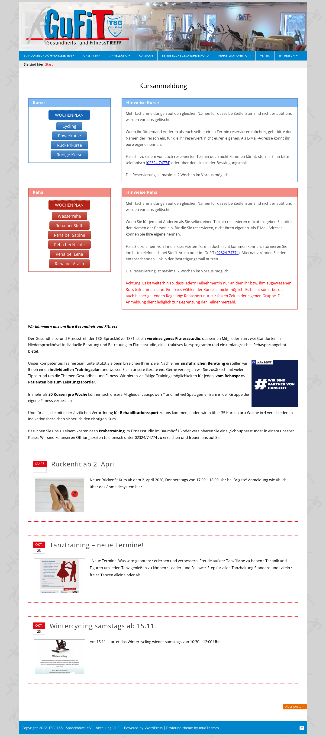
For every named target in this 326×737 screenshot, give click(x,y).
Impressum (287, 55)
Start (49, 64)
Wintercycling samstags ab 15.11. (103, 625)
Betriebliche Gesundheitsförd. (185, 55)
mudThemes (209, 727)
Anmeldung (118, 55)
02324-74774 (158, 162)
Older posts (295, 706)
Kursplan (146, 55)
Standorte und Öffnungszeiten (48, 55)
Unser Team (91, 55)
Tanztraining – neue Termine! (97, 544)
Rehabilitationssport (234, 55)
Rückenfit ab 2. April (83, 463)
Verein (265, 55)
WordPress (154, 727)
